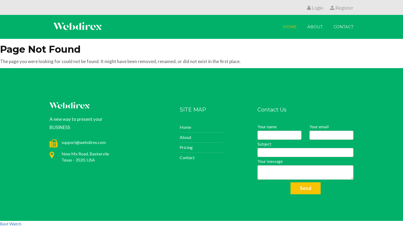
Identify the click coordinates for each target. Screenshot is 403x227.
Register (341, 8)
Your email (319, 126)
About (315, 26)
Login (315, 8)
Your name (267, 126)
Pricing (186, 147)
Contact (343, 26)
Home (290, 26)
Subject (264, 143)
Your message (270, 161)
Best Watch (10, 223)
